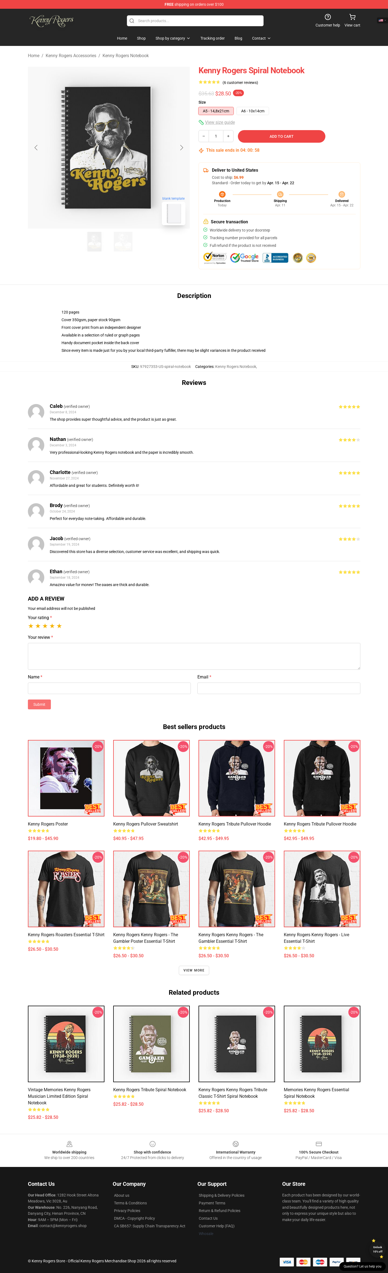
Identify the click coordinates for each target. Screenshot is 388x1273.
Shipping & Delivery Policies (221, 1195)
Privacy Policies (127, 1210)
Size (202, 102)
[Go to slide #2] (123, 241)
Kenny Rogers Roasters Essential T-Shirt (66, 934)
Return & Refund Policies (219, 1210)
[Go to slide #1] (94, 241)
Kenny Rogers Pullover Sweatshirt (145, 824)
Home (33, 55)
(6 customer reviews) (240, 82)
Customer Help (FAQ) (217, 1226)
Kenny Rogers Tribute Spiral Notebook (149, 1089)
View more (194, 970)
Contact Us (208, 1218)
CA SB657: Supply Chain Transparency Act (149, 1226)
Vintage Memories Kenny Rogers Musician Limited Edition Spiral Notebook (59, 1096)
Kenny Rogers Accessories (71, 55)
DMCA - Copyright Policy (134, 1218)
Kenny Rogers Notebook (126, 55)
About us (121, 1195)
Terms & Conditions (130, 1203)
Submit (39, 704)
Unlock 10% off (378, 1249)
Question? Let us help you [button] (362, 1266)
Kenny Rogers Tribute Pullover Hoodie (235, 824)
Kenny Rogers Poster (48, 824)
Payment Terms (212, 1203)
